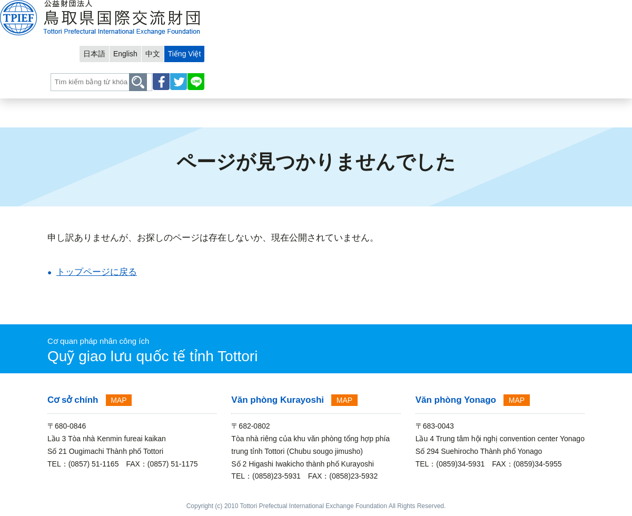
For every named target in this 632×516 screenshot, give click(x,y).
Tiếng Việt (563, 8)
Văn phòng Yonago (456, 400)
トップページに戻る (96, 272)
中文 (529, 8)
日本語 (467, 8)
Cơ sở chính (72, 400)
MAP (118, 400)
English (500, 8)
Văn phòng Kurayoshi (277, 400)
